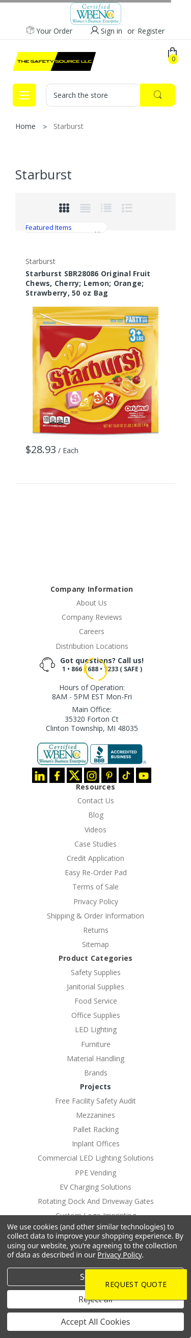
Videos (95, 829)
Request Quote (136, 1284)
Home (25, 126)
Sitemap (95, 944)
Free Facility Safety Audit (95, 1101)
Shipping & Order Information (95, 916)
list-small (126, 208)
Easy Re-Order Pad (96, 872)
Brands (95, 1073)
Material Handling (95, 1058)
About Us (91, 603)
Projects (96, 1086)
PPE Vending (95, 1172)
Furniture (96, 1044)
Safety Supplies (96, 972)
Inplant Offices (96, 1143)
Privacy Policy (95, 901)
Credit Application (95, 858)
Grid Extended (85, 208)
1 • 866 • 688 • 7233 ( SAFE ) (102, 669)
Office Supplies (95, 1015)
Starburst (68, 126)
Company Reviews (92, 617)
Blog (95, 815)
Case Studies (95, 844)
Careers (91, 631)
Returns (95, 930)
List (106, 208)
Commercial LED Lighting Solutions (96, 1158)
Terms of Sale (95, 886)
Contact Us (95, 800)
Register (151, 31)
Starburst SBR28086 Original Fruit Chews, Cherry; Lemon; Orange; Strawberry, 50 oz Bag (87, 283)
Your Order (49, 31)
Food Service (95, 1001)
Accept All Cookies (95, 1321)
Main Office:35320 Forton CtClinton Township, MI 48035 (92, 718)
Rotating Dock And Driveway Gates (96, 1201)
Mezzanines (95, 1115)
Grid (64, 208)
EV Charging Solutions (95, 1187)
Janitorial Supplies (95, 986)
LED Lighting (96, 1029)
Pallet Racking (96, 1129)
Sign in (111, 31)
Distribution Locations (92, 646)
